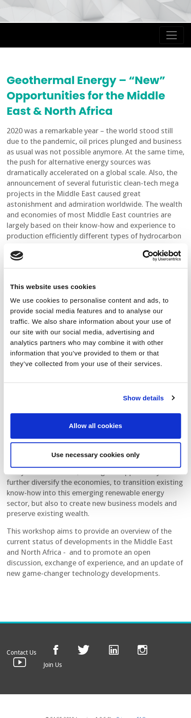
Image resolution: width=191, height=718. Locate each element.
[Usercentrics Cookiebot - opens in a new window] (142, 255)
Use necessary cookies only (95, 454)
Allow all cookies (95, 425)
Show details (143, 398)
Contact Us (21, 652)
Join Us (52, 664)
